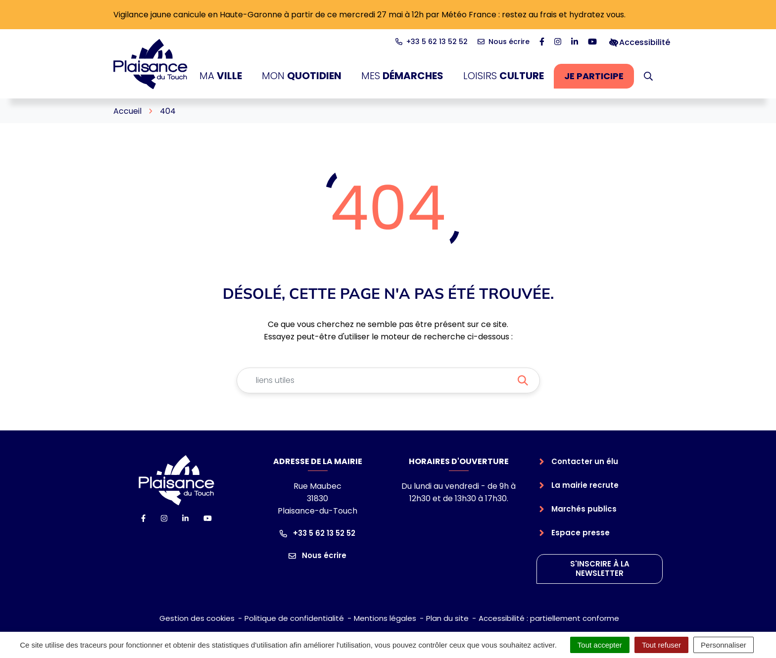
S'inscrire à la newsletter (600, 568)
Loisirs (503, 76)
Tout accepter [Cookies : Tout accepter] (600, 645)
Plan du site (447, 618)
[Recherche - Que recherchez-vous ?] (376, 380)
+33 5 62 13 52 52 (317, 533)
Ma (220, 76)
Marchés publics (584, 509)
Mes (402, 76)
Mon (301, 76)
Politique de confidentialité (294, 618)
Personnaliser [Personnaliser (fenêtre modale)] (723, 645)
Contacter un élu (584, 461)
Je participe (599, 79)
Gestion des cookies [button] (197, 618)
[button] (648, 76)
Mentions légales (385, 618)
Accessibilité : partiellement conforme (549, 618)
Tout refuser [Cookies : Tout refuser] (661, 645)
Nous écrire (317, 555)
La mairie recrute (585, 485)
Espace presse (580, 532)
